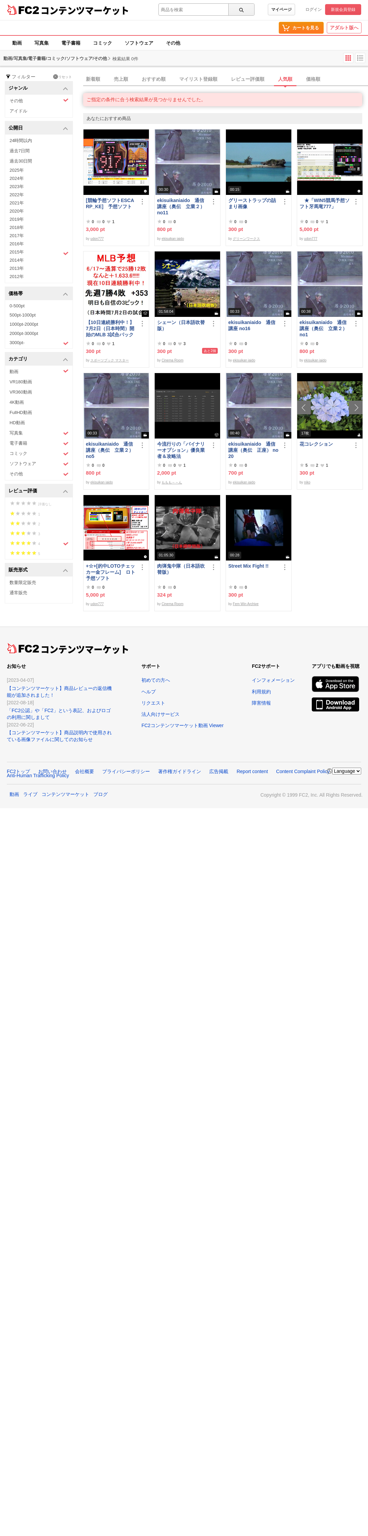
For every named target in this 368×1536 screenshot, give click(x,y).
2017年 (17, 235)
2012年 (17, 276)
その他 (173, 43)
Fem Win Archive (246, 604)
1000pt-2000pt (24, 324)
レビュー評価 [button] (38, 491)
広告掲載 (218, 771)
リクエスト (153, 703)
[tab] (225, 79)
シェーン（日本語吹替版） (181, 325)
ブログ (100, 794)
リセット (62, 76)
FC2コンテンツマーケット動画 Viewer (182, 725)
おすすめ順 (154, 79)
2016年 (17, 243)
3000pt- (39, 343)
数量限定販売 (23, 582)
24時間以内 (21, 140)
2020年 (17, 211)
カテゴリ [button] (38, 359)
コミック (102, 43)
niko (307, 482)
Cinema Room (172, 360)
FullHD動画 (21, 412)
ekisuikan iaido (173, 239)
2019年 (17, 219)
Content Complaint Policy (302, 771)
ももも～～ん (172, 482)
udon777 (97, 239)
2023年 (17, 186)
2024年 (17, 178)
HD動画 (17, 422)
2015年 (39, 252)
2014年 (17, 260)
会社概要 (84, 771)
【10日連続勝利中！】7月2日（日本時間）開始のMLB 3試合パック (110, 328)
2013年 (17, 268)
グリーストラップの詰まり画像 (252, 203)
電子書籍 (70, 43)
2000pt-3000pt (24, 333)
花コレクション (316, 444)
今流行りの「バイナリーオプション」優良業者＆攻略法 (181, 450)
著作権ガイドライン (179, 771)
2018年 (17, 227)
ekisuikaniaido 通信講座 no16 (251, 325)
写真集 (41, 43)
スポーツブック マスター (109, 360)
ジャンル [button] (38, 88)
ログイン (313, 9)
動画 (17, 43)
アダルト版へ (344, 27)
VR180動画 (21, 381)
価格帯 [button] (38, 294)
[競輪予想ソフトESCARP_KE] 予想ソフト (110, 203)
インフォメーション (273, 680)
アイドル (18, 110)
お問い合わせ (52, 771)
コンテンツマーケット (85, 10)
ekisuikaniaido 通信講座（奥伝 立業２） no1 (323, 328)
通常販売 (18, 592)
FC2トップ (18, 771)
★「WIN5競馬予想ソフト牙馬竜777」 (325, 203)
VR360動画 (21, 392)
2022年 (17, 194)
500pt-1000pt (23, 315)
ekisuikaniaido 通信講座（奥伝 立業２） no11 (181, 206)
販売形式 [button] (38, 570)
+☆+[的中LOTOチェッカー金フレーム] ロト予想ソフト (110, 572)
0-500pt (17, 305)
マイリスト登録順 (198, 79)
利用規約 (261, 691)
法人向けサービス (160, 714)
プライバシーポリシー (126, 771)
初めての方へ (155, 680)
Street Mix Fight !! (248, 566)
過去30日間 (21, 161)
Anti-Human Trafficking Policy (38, 775)
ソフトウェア (139, 43)
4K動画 (17, 402)
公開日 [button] (38, 128)
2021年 (17, 202)
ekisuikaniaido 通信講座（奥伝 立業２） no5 (110, 450)
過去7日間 (20, 150)
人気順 (285, 79)
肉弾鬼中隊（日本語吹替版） (181, 569)
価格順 (313, 79)
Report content (252, 771)
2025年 (17, 170)
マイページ (281, 9)
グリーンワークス (246, 239)
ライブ (30, 794)
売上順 (121, 79)
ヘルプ (148, 691)
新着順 (93, 79)
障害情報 (261, 703)
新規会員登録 (343, 9)
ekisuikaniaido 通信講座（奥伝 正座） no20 (253, 450)
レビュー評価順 (247, 79)
